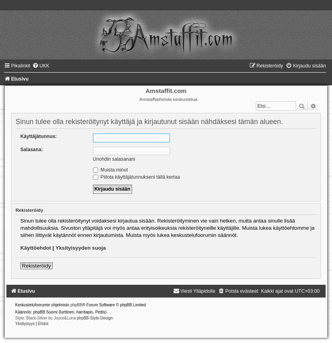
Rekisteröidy (36, 266)
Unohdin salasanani (114, 159)
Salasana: (31, 149)
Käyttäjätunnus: (38, 136)
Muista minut (110, 170)
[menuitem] (40, 66)
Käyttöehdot (35, 248)
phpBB (76, 305)
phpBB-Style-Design (95, 318)
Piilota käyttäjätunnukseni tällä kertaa (136, 177)
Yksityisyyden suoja (80, 248)
